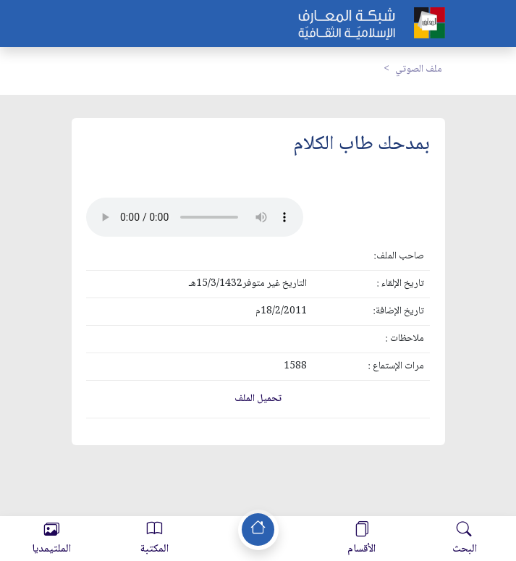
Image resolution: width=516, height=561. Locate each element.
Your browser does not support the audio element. (194, 217)
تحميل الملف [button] (258, 399)
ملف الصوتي (418, 69)
